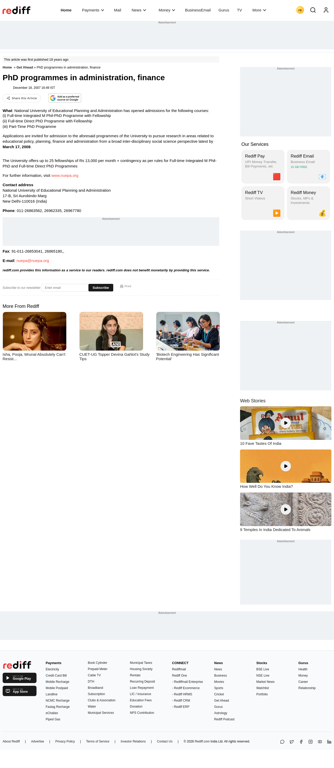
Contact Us (164, 741)
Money (167, 10)
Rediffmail (179, 669)
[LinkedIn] (329, 742)
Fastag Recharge (58, 707)
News (139, 10)
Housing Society (141, 669)
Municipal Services (101, 713)
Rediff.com (202, 741)
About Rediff (11, 741)
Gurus (223, 10)
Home (66, 10)
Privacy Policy (65, 741)
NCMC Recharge (57, 700)
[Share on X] (292, 742)
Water (92, 706)
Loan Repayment (142, 688)
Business (220, 675)
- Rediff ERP (180, 707)
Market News (265, 682)
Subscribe (101, 288)
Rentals (135, 675)
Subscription (96, 694)
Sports (218, 688)
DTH (91, 681)
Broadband (95, 688)
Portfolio (262, 694)
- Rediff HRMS (182, 694)
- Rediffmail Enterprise (187, 682)
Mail (117, 10)
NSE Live (262, 675)
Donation (136, 706)
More (259, 10)
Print (126, 286)
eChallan (52, 713)
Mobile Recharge (57, 682)
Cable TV (94, 675)
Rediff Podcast (224, 719)
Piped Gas (53, 719)
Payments (93, 10)
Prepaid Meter (97, 669)
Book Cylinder (97, 663)
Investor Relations (133, 741)
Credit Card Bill (56, 675)
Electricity (52, 669)
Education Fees (141, 700)
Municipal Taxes (141, 663)
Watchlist (262, 688)
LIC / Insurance (140, 694)
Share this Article (22, 98)
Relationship (307, 688)
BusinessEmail (198, 10)
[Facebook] (301, 742)
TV (239, 10)
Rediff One (179, 675)
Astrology (220, 713)
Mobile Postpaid (57, 688)
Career (303, 682)
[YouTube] (320, 742)
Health (303, 669)
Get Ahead (24, 67)
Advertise (37, 741)
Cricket (219, 694)
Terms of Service (97, 741)
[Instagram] (310, 742)
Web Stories (253, 400)
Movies (219, 682)
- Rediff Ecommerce (186, 688)
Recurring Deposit (142, 681)
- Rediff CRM (181, 700)
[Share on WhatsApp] (282, 742)
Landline (51, 694)
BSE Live (262, 669)
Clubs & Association (101, 700)
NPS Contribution (142, 713)
